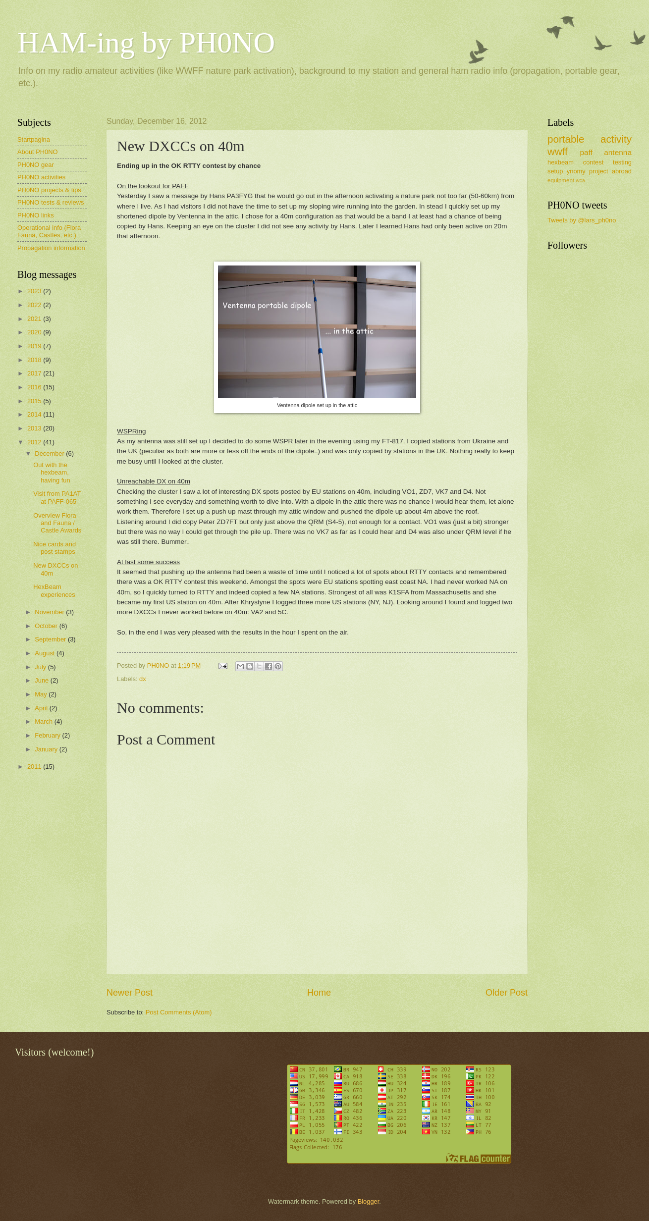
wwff (557, 151)
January (47, 749)
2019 (35, 346)
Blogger (368, 1201)
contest (593, 162)
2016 (35, 387)
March (44, 721)
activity (616, 139)
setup (555, 171)
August (45, 653)
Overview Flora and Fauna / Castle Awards (57, 523)
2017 (35, 373)
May (42, 694)
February (48, 735)
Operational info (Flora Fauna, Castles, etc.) (49, 231)
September (51, 639)
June (43, 680)
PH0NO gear (35, 164)
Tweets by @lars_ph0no (581, 220)
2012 (35, 442)
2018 (35, 360)
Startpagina (33, 139)
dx (142, 679)
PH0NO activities (41, 177)
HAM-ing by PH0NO (146, 42)
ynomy (576, 171)
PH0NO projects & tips (49, 190)
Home (319, 993)
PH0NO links (35, 215)
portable (565, 139)
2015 (35, 401)
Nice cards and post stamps (54, 547)
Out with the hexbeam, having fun (51, 472)
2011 (35, 766)
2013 (35, 428)
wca (580, 180)
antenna (618, 152)
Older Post (507, 993)
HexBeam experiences (54, 590)
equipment (560, 180)
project (598, 171)
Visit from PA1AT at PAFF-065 (57, 497)
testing (622, 162)
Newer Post (130, 993)
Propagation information (51, 248)
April (42, 708)
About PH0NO (37, 152)
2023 (35, 291)
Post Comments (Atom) (179, 1012)
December (50, 453)
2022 (35, 305)
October (47, 626)
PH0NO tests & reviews (50, 202)
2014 (35, 414)
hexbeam (560, 162)
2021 (35, 318)
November (50, 612)
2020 (35, 332)
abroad (622, 171)
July (41, 667)
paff (586, 152)
